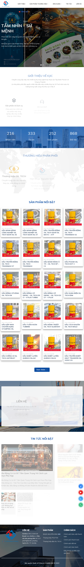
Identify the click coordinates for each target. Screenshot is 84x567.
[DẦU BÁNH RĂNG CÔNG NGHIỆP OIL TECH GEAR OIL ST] (31, 217)
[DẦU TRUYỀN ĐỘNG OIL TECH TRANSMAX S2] (73, 217)
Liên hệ (78, 4)
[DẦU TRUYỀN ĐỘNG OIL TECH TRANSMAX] (31, 248)
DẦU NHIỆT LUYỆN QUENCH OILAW (30, 357)
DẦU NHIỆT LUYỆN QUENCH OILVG (51, 357)
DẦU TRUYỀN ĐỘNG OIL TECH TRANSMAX (31, 264)
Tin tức (69, 4)
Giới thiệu (21, 4)
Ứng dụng (57, 4)
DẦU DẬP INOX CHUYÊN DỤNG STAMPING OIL (8, 327)
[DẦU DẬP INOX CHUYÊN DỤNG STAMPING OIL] (10, 311)
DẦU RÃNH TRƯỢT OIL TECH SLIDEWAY (52, 326)
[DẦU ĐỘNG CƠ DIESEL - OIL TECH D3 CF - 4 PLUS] (52, 280)
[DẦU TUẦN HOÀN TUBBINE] (31, 311)
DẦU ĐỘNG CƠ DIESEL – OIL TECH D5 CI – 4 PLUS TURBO (31, 295)
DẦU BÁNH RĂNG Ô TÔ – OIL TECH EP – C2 (52, 264)
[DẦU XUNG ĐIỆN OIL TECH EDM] (73, 280)
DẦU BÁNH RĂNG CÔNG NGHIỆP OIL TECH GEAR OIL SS (9, 232)
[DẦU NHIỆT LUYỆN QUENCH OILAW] (31, 342)
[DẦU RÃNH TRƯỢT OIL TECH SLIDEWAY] (52, 311)
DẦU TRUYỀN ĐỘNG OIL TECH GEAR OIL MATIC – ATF (52, 232)
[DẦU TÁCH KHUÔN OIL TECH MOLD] (73, 311)
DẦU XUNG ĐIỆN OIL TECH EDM (73, 294)
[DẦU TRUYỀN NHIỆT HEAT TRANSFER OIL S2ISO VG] (73, 342)
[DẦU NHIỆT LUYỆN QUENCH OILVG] (52, 342)
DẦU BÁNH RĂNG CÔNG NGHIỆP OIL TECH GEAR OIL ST (30, 232)
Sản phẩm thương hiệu (39, 4)
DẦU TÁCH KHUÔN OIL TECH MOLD (72, 326)
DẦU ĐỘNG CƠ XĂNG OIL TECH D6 (10, 294)
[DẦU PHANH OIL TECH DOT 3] (73, 248)
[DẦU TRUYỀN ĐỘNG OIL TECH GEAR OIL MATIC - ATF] (52, 217)
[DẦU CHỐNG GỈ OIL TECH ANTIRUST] (10, 342)
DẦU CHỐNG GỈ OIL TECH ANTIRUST (9, 357)
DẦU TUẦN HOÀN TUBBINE (30, 326)
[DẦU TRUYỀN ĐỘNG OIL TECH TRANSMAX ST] (10, 248)
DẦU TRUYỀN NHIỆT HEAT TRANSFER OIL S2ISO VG (73, 358)
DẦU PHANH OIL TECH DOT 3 (71, 263)
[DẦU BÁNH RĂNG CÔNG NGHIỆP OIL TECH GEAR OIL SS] (10, 217)
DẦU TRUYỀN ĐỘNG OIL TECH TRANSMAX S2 (73, 232)
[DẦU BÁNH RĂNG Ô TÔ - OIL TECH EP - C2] (52, 248)
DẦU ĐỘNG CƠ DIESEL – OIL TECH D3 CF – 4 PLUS (52, 295)
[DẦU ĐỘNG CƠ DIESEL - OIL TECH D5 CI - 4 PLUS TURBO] (31, 280)
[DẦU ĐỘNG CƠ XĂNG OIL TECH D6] (10, 280)
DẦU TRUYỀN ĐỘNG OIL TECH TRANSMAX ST (10, 264)
